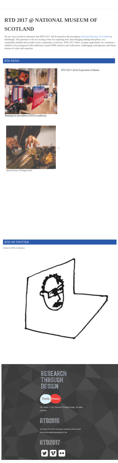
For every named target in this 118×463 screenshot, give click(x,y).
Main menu (114, 5)
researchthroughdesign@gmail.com (53, 432)
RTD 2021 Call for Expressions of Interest (81, 72)
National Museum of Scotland (95, 36)
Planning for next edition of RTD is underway (26, 114)
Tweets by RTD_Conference (14, 248)
